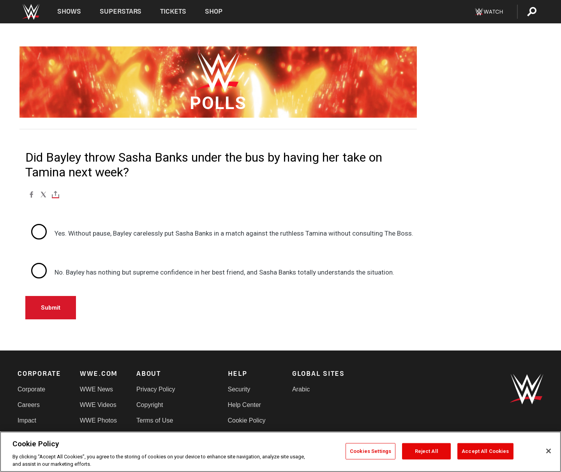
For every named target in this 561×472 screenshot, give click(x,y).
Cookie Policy (247, 420)
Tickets (173, 11)
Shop (213, 11)
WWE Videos (98, 405)
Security (239, 389)
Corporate (31, 389)
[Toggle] (55, 194)
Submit (50, 307)
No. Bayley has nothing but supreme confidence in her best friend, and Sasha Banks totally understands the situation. (224, 272)
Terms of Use (154, 420)
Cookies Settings (370, 451)
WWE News (96, 389)
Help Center (244, 405)
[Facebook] (31, 194)
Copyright (149, 405)
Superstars (121, 11)
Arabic (301, 389)
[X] (43, 194)
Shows (69, 11)
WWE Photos (98, 420)
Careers (29, 405)
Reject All (426, 451)
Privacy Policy (155, 389)
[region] (280, 451)
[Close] (548, 451)
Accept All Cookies (485, 451)
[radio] (221, 233)
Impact (27, 420)
